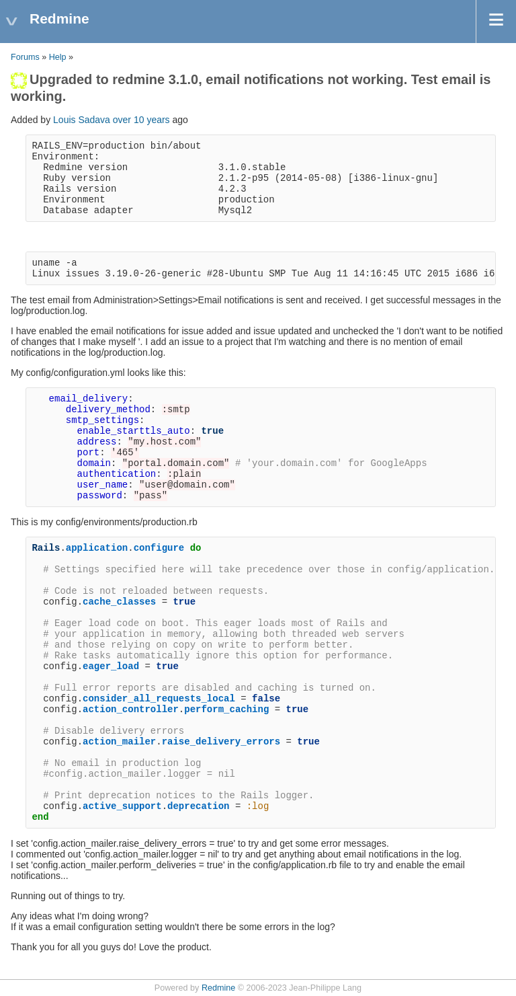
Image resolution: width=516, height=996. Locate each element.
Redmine (218, 988)
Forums (25, 57)
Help (58, 57)
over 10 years (141, 119)
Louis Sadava (81, 119)
